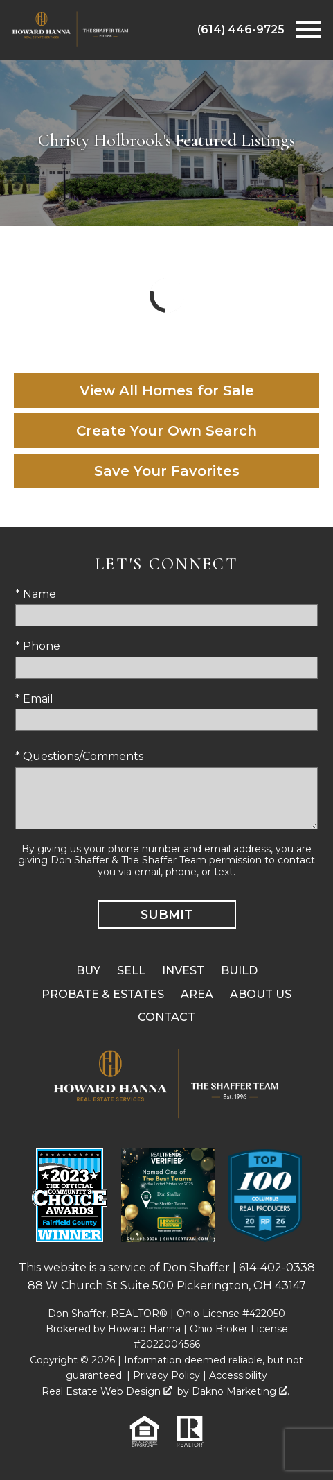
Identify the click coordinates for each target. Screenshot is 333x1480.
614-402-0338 (277, 1267)
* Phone (37, 646)
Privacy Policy (166, 1375)
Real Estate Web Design (107, 1391)
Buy (88, 970)
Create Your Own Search (166, 430)
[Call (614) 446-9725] (241, 29)
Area (197, 994)
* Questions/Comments (79, 756)
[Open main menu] (308, 29)
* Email (34, 698)
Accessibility (238, 1375)
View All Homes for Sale (167, 390)
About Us (260, 994)
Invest (183, 970)
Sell (131, 970)
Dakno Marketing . (240, 1391)
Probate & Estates (103, 994)
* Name (35, 594)
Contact (166, 1017)
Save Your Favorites (167, 471)
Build (239, 970)
